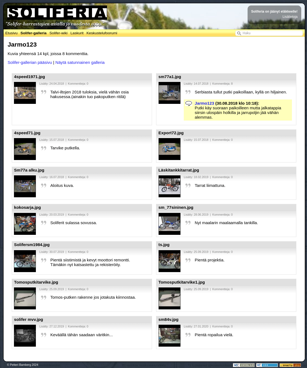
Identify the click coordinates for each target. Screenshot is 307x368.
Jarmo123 (204, 103)
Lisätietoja (290, 17)
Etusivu (11, 33)
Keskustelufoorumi (102, 33)
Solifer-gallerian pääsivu (30, 62)
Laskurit (77, 33)
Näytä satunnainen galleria (80, 62)
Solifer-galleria (34, 33)
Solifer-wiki (58, 33)
